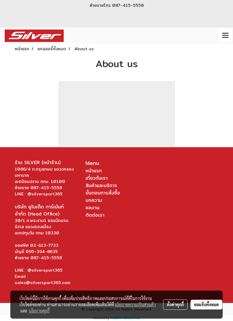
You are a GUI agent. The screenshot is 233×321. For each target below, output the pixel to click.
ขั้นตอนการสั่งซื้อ (103, 193)
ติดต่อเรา (95, 215)
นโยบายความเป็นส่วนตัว (135, 304)
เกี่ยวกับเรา (97, 178)
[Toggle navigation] (225, 35)
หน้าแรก (94, 170)
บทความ (94, 200)
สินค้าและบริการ (101, 185)
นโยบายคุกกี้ (39, 310)
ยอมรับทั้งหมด (206, 304)
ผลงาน (92, 207)
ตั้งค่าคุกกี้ (175, 304)
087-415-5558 (128, 5)
